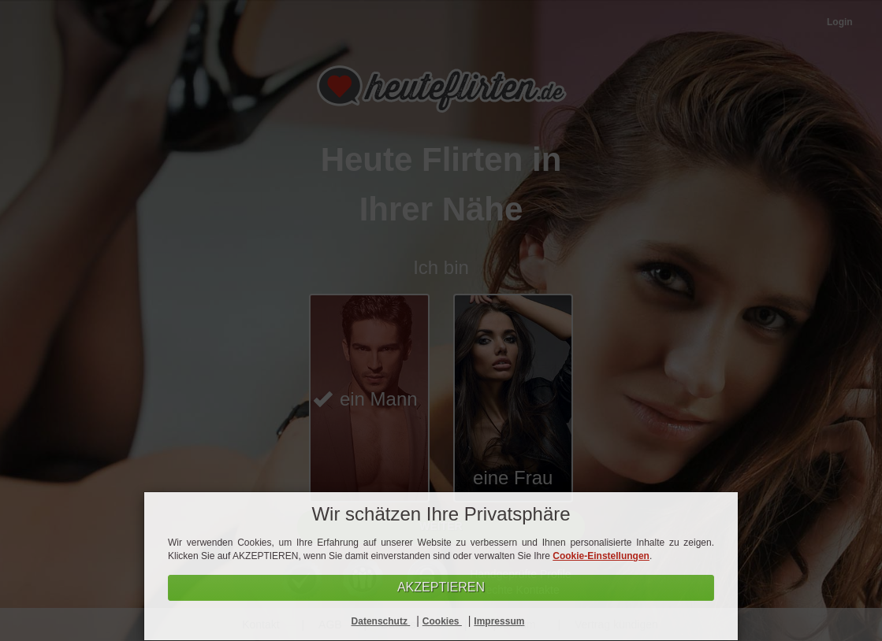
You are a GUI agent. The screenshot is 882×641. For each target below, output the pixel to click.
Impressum (499, 621)
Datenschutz (381, 621)
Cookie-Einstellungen (601, 555)
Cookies (442, 621)
